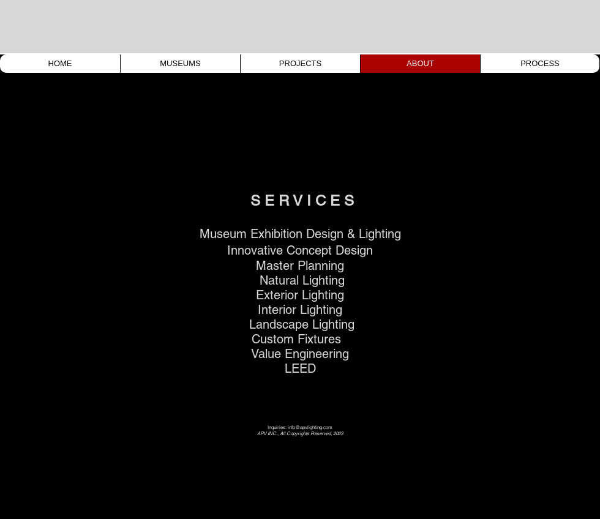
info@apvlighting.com (310, 427)
